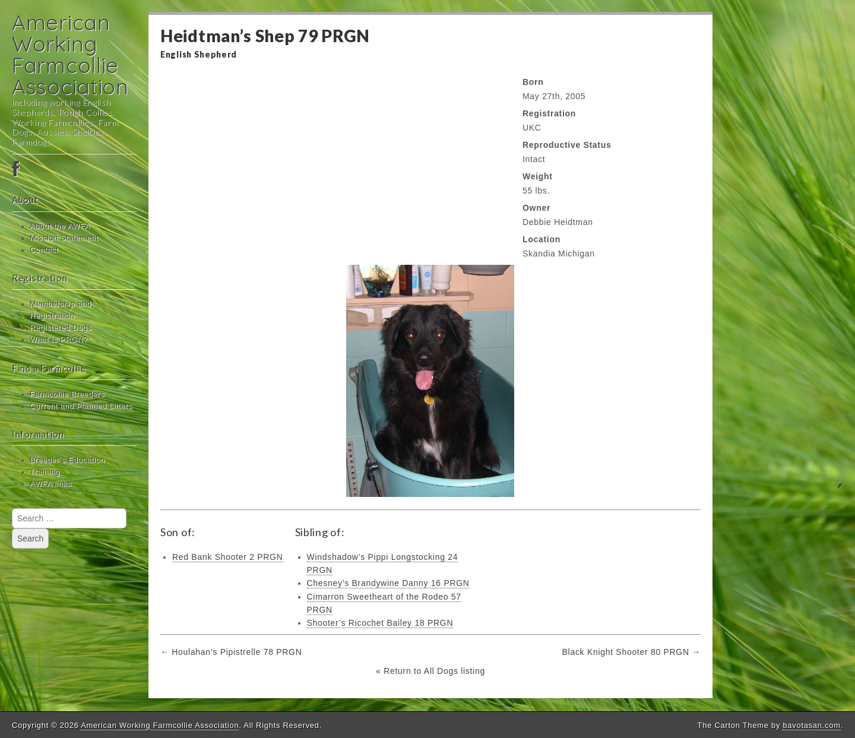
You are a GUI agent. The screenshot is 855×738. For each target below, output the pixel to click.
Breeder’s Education (67, 460)
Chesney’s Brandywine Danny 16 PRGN (388, 583)
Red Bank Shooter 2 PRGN (227, 557)
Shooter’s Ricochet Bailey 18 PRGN (380, 623)
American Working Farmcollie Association (70, 54)
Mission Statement (64, 238)
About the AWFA (60, 226)
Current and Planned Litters (81, 406)
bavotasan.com (811, 725)
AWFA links (50, 484)
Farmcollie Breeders (67, 394)
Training (45, 472)
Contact (44, 250)
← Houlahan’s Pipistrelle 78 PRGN (231, 652)
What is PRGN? (59, 339)
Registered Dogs (60, 328)
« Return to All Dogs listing (430, 671)
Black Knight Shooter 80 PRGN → (631, 652)
